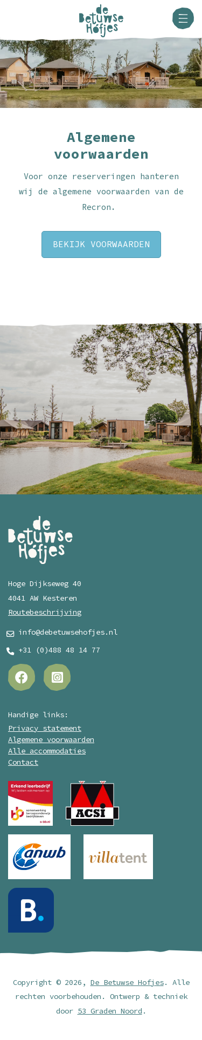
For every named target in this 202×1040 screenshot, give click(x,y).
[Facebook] (21, 677)
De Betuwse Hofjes (127, 982)
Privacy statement (44, 728)
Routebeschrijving (44, 612)
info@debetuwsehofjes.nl (67, 632)
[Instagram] (57, 677)
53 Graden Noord (110, 1011)
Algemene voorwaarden (51, 739)
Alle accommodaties (47, 751)
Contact (23, 762)
